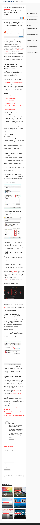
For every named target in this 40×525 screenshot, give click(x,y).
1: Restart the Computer (10, 95)
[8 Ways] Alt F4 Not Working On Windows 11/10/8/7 (8, 516)
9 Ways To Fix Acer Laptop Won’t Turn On (19, 494)
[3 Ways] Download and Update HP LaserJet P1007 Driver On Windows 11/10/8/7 (32, 47)
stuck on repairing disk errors (16, 393)
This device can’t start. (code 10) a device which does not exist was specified (14, 82)
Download (7, 279)
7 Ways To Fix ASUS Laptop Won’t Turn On (7, 494)
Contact (9, 1)
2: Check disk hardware (10, 98)
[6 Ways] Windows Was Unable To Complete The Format (8, 505)
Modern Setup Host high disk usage (13, 309)
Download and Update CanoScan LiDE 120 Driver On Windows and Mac (32, 13)
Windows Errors (6, 9)
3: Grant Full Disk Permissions (12, 100)
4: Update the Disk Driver (10, 103)
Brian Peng (7, 14)
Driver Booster (14, 271)
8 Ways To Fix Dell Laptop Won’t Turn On (20, 516)
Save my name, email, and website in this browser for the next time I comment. (14, 467)
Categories (4, 1)
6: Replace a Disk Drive (10, 109)
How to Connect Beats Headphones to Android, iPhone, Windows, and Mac (32, 41)
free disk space (16, 390)
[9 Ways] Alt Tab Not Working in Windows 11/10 (20, 505)
